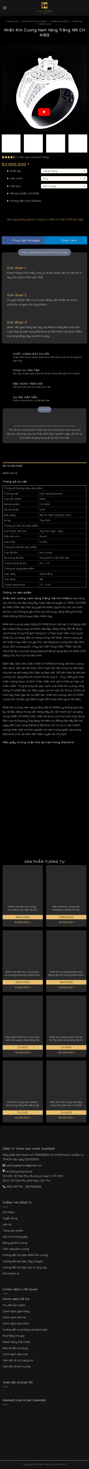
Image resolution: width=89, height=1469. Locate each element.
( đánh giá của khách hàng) (33, 156)
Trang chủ (13, 21)
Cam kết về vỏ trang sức (18, 1360)
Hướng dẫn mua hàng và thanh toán (25, 1329)
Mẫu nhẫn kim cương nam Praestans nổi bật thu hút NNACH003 (66, 908)
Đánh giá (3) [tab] (10, 473)
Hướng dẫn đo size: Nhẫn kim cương (25, 1254)
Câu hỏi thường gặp (15, 1236)
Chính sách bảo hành (16, 1323)
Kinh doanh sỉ (11, 1273)
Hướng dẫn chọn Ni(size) (25, 200)
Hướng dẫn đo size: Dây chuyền (23, 1261)
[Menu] (5, 7)
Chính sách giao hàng (16, 1311)
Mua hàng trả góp (14, 1335)
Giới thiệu (8, 1212)
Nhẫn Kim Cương (60, 21)
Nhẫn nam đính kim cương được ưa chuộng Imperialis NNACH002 (22, 973)
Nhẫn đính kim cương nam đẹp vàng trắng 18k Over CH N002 (66, 1104)
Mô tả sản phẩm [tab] (12, 466)
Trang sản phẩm (13, 1230)
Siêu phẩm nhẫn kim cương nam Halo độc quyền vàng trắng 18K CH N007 (22, 1039)
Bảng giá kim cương (15, 1242)
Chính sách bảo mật (15, 1354)
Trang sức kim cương (34, 21)
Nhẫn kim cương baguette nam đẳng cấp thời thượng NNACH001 (66, 973)
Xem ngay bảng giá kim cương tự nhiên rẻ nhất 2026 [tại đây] (42, 219)
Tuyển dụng (10, 1218)
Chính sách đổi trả (14, 1317)
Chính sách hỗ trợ (16, 1298)
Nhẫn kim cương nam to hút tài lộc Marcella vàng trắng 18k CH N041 (66, 1039)
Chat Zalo (65, 240)
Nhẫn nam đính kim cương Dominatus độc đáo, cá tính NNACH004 (22, 908)
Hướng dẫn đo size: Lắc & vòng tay (25, 1267)
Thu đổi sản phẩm (14, 1305)
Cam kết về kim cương (16, 1366)
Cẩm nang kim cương (16, 1248)
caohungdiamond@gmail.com (24, 1165)
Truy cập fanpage (23, 240)
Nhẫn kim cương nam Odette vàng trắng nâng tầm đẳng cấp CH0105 (22, 1104)
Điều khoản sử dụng (15, 1348)
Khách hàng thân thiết (16, 1341)
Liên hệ (7, 1224)
